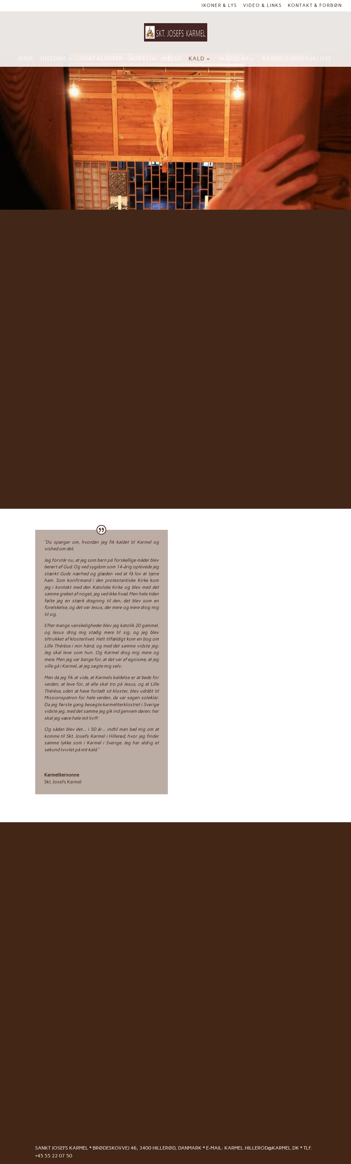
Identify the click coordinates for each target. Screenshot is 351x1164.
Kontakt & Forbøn (315, 5)
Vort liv (143, 59)
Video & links (262, 5)
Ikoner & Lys (219, 5)
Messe (172, 59)
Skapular (233, 59)
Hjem (26, 59)
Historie (54, 59)
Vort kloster (101, 59)
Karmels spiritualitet (297, 59)
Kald (197, 59)
